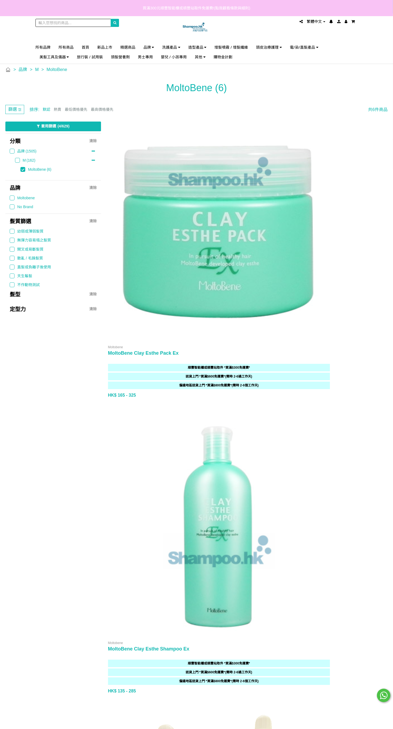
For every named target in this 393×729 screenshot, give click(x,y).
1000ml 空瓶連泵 (126, 327)
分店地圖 (91, 472)
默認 (46, 109)
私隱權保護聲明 (193, 496)
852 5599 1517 (309, 463)
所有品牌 (43, 47)
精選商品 (127, 47)
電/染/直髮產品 (304, 47)
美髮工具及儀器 (54, 56)
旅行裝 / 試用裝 (90, 56)
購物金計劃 (223, 56)
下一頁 (376, 399)
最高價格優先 (102, 109)
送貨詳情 (193, 472)
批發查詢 (91, 488)
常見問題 (193, 464)
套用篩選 (53, 126)
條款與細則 (193, 488)
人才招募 (91, 496)
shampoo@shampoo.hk (303, 484)
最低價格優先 (76, 109)
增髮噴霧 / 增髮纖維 (231, 47)
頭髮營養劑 (120, 56)
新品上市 (104, 47)
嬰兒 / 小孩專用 (174, 56)
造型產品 (197, 47)
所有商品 (66, 47)
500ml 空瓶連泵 (197, 327)
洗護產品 (171, 47)
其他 (200, 56)
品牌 (148, 47)
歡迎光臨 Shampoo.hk (91, 464)
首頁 (85, 47)
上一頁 (341, 399)
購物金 (91, 480)
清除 (93, 141)
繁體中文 (316, 21)
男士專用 (145, 56)
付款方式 (193, 480)
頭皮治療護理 (269, 47)
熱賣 (57, 109)
